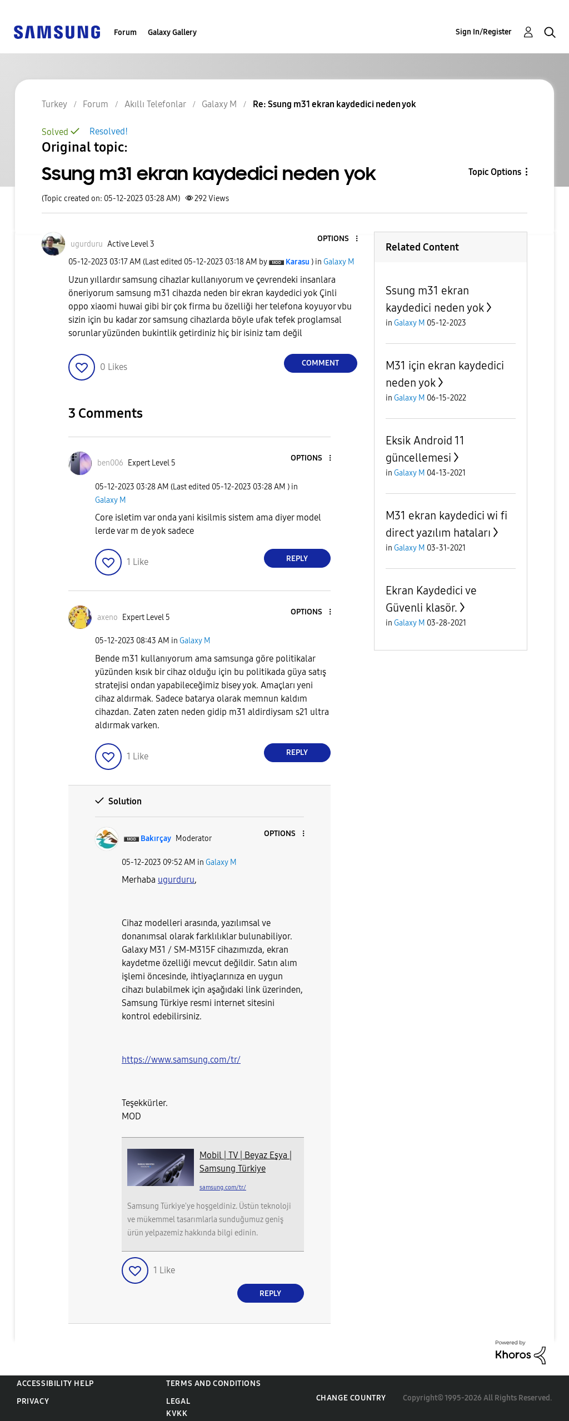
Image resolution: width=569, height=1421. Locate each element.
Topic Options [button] (494, 172)
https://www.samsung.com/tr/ (181, 1059)
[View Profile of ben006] (110, 463)
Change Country (351, 1398)
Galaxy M (339, 262)
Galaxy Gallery (172, 32)
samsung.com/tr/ (222, 1187)
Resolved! (108, 131)
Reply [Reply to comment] (297, 558)
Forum (125, 32)
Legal (178, 1401)
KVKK (176, 1413)
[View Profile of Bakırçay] (156, 838)
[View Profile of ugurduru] (87, 244)
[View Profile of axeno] (107, 617)
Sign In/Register (484, 32)
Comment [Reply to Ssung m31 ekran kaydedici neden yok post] (320, 363)
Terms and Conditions (213, 1383)
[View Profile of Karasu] (298, 262)
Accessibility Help (55, 1383)
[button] (337, 239)
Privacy (33, 1401)
